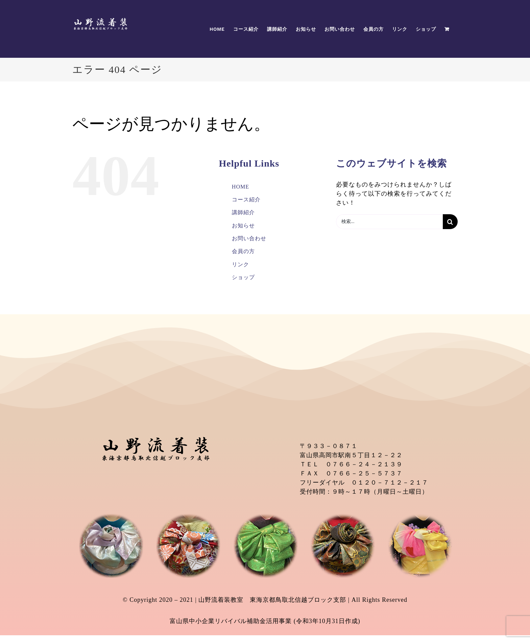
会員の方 (243, 251)
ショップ (243, 277)
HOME (240, 187)
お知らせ (243, 225)
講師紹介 (243, 212)
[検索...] (389, 221)
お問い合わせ (249, 238)
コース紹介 (246, 199)
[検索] (450, 221)
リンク (240, 264)
